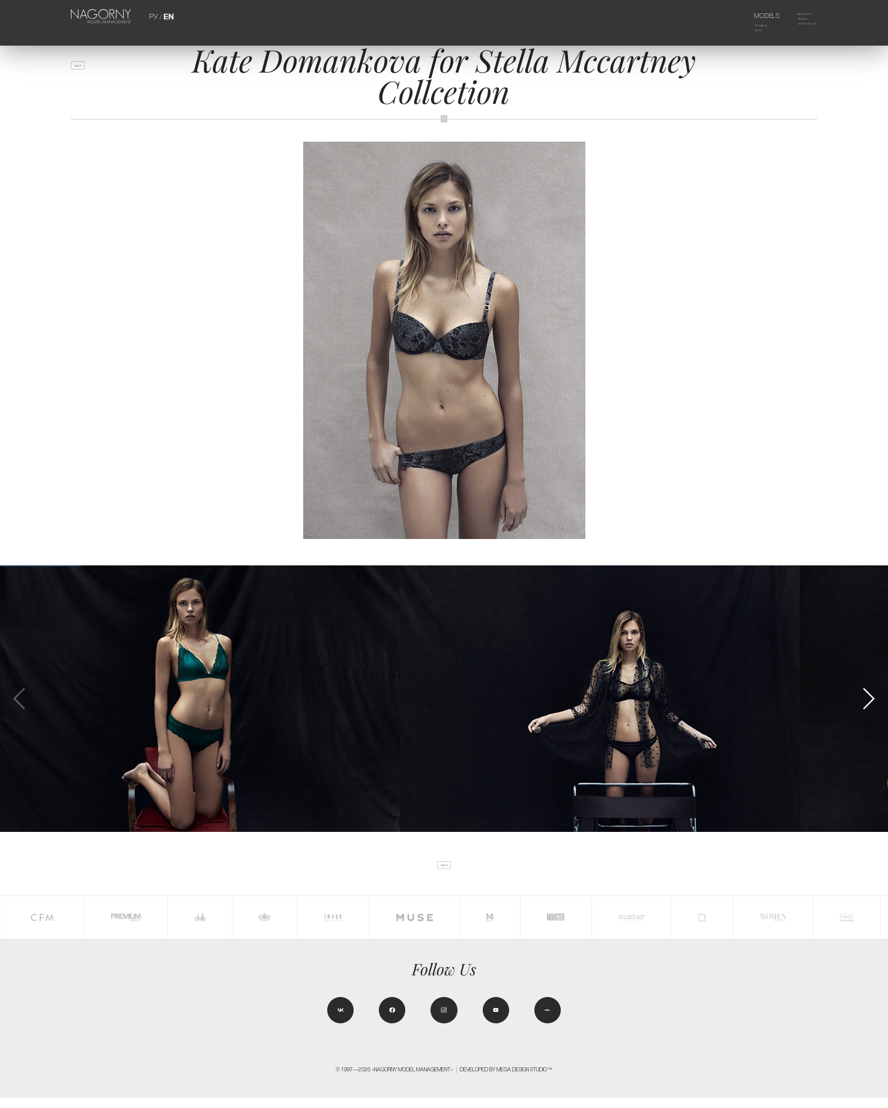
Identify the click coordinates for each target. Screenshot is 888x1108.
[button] (868, 698)
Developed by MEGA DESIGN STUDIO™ (506, 1080)
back (85, 70)
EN (167, 16)
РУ (154, 16)
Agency (796, 16)
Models (753, 16)
